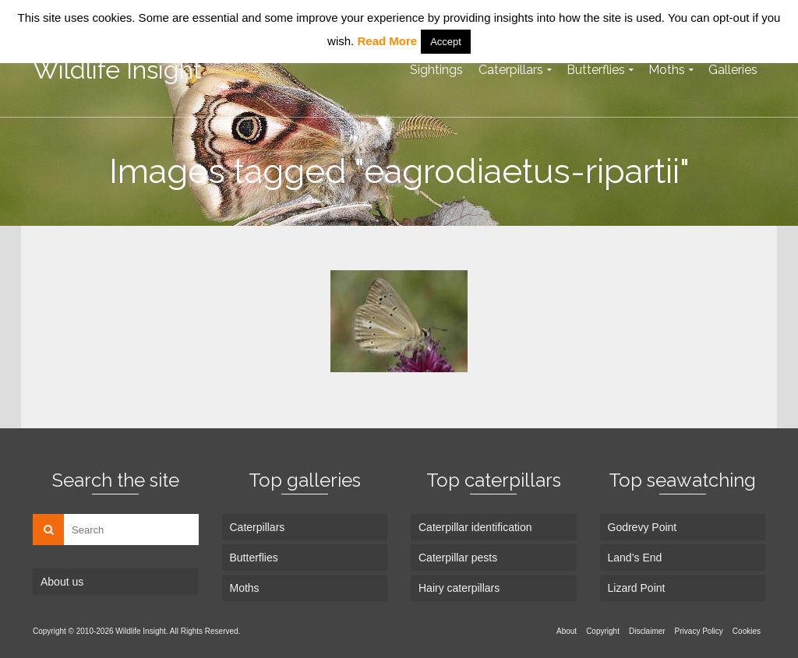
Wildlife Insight (117, 69)
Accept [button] (445, 42)
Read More (387, 41)
